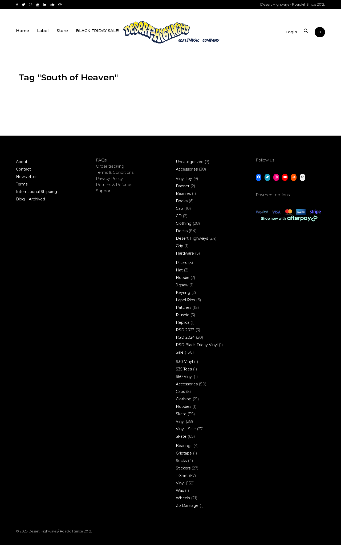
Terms (21, 184)
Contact (23, 169)
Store (62, 32)
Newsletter (26, 176)
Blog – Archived (30, 199)
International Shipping (36, 191)
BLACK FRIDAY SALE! (97, 32)
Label (43, 32)
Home (22, 32)
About (21, 161)
